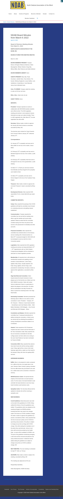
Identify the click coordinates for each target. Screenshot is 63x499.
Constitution (49, 489)
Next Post (39, 479)
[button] (37, 18)
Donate (45, 14)
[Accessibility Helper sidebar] (62, 1)
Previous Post (7, 479)
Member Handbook (29, 18)
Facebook (12, 489)
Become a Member (36, 14)
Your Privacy (20, 489)
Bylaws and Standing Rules (32, 491)
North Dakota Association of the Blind (39, 5)
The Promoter (27, 489)
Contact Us (51, 14)
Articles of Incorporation (39, 489)
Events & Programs (24, 14)
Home (10, 14)
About (15, 14)
